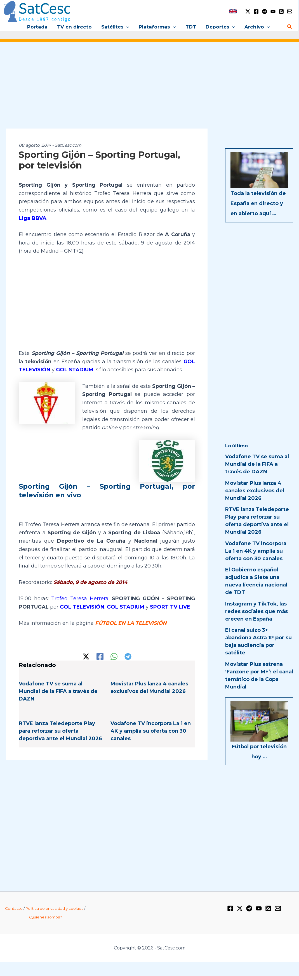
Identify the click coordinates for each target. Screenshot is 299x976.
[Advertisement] (149, 89)
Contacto (14, 908)
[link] (233, 11)
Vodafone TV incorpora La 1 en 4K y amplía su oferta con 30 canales (150, 731)
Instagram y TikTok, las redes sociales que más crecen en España (256, 611)
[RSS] (281, 11)
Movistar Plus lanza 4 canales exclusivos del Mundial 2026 (254, 490)
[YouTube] (273, 11)
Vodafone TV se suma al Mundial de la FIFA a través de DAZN (58, 691)
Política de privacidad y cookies (54, 908)
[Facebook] (256, 11)
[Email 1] (289, 11)
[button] (126, 27)
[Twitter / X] (247, 11)
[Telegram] (264, 11)
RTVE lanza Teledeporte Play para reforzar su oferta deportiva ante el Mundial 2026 (60, 731)
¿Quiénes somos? (45, 917)
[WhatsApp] (113, 656)
